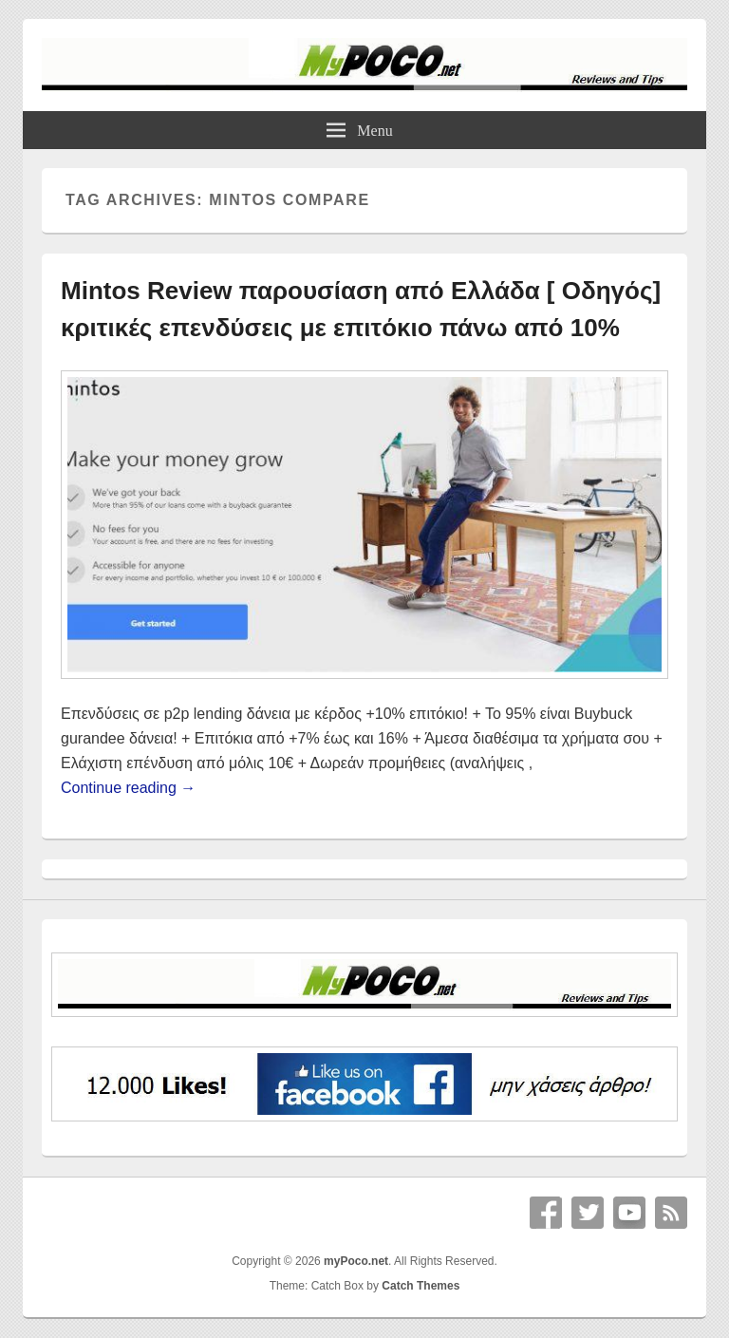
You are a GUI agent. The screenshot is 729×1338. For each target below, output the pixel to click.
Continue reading (128, 788)
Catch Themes (420, 1285)
